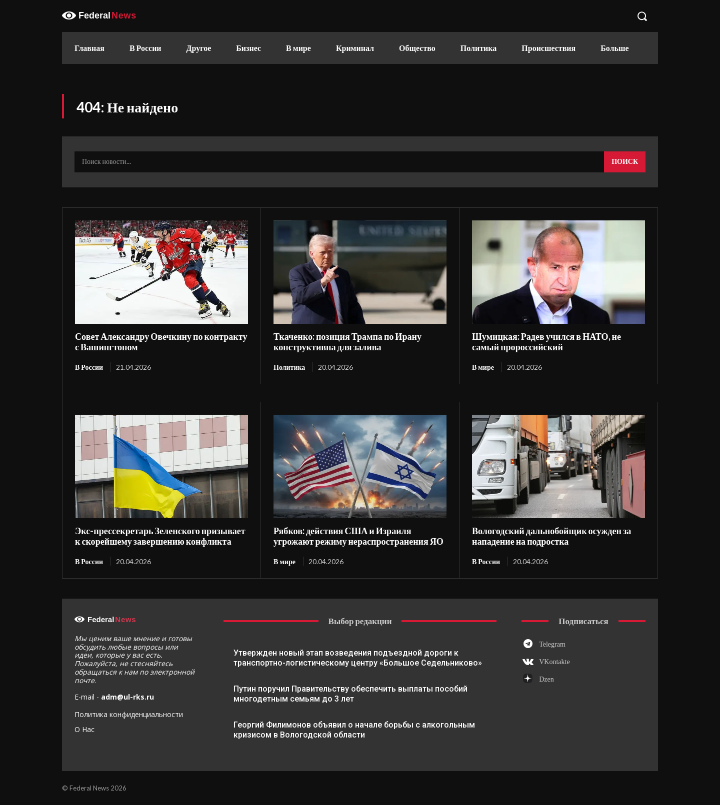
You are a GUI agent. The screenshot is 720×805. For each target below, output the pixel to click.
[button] (642, 16)
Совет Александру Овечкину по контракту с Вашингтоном (160, 341)
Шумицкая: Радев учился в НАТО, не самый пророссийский (546, 341)
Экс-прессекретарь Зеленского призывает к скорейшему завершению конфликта (159, 536)
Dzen (546, 679)
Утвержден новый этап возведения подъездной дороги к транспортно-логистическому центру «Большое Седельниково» (358, 658)
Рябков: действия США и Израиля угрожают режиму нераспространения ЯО (358, 536)
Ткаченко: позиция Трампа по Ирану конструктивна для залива (347, 341)
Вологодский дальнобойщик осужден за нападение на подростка (551, 536)
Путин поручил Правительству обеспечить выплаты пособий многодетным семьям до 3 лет (351, 694)
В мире (483, 367)
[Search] (625, 161)
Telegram (552, 644)
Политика (289, 367)
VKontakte (554, 662)
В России (89, 367)
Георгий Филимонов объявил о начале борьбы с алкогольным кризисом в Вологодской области (354, 730)
